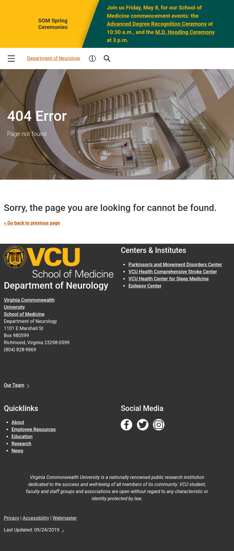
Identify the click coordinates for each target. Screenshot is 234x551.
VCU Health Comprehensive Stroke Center (172, 271)
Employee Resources (34, 429)
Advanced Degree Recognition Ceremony (157, 24)
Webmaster (65, 518)
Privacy (11, 518)
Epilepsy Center (144, 286)
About (18, 422)
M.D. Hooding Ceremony (184, 32)
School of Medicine (24, 314)
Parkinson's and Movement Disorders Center (175, 264)
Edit (63, 529)
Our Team (14, 385)
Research (21, 443)
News (17, 451)
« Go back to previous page (32, 223)
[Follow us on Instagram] (158, 425)
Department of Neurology (53, 58)
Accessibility (35, 518)
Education (22, 436)
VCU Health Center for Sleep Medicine (168, 279)
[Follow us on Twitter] (143, 425)
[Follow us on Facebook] (126, 425)
